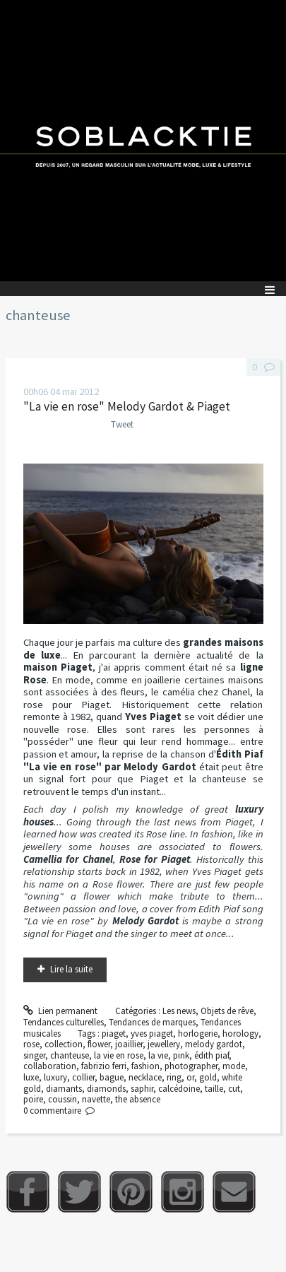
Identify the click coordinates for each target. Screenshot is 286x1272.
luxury (55, 1077)
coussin (62, 1099)
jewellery (164, 1044)
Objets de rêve (227, 1011)
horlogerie (198, 1033)
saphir (142, 1089)
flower (99, 1044)
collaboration (49, 1066)
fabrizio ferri (103, 1066)
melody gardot (213, 1044)
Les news (179, 1011)
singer (34, 1055)
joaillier (129, 1044)
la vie (158, 1055)
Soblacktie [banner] (143, 140)
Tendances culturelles (63, 1022)
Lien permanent (60, 1011)
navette (96, 1099)
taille (214, 1089)
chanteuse (69, 1055)
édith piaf (211, 1055)
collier (83, 1077)
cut (234, 1089)
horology (240, 1033)
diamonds (106, 1089)
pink (181, 1055)
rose (31, 1044)
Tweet (122, 424)
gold (208, 1077)
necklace (145, 1077)
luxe (31, 1077)
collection (63, 1044)
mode (233, 1066)
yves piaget (152, 1033)
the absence (137, 1099)
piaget (114, 1033)
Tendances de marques (152, 1022)
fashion (145, 1066)
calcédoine (179, 1089)
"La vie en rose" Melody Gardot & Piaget (126, 406)
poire (33, 1099)
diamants (64, 1089)
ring (174, 1077)
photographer (191, 1066)
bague (112, 1077)
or (190, 1077)
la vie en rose (118, 1055)
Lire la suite (71, 969)
